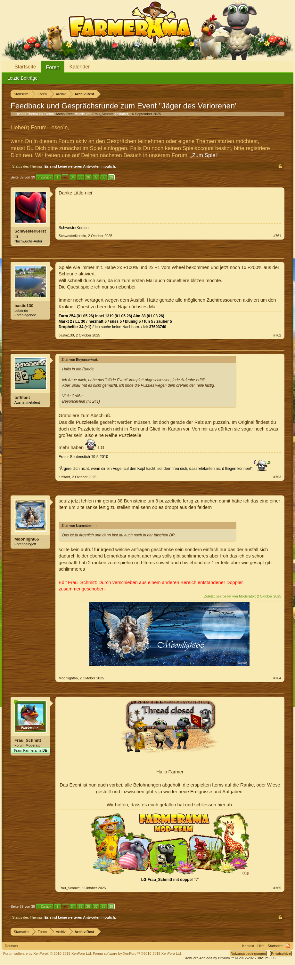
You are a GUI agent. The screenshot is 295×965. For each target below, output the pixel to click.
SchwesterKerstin (30, 234)
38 (103, 177)
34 (73, 177)
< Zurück (44, 177)
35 (80, 177)
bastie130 (23, 305)
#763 (277, 477)
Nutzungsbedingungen (248, 953)
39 (111, 177)
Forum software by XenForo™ (137, 953)
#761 (277, 236)
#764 (277, 678)
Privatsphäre (281, 953)
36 (88, 177)
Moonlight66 (26, 539)
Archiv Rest (64, 114)
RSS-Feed (288, 946)
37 (96, 177)
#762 (277, 335)
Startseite (25, 66)
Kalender (79, 66)
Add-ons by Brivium (231, 958)
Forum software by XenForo (47, 953)
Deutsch (11, 946)
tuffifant (22, 397)
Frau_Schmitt (103, 114)
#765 (277, 888)
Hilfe (261, 946)
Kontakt (248, 946)
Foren (53, 67)
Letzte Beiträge (22, 78)
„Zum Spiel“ (204, 155)
